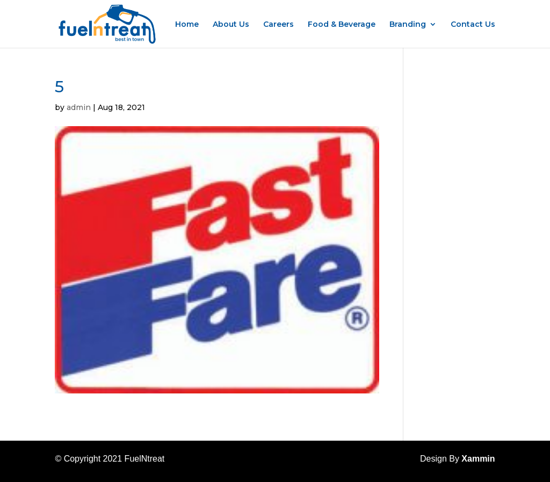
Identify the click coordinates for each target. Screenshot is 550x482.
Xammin (478, 458)
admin (79, 107)
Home (187, 24)
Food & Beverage (341, 24)
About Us (231, 24)
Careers (278, 24)
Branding (407, 24)
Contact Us (473, 24)
